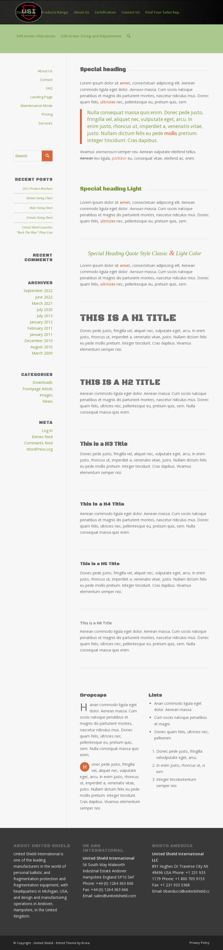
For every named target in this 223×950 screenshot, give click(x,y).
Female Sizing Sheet (40, 218)
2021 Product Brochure (37, 189)
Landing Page (41, 96)
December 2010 (38, 340)
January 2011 (41, 334)
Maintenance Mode (37, 105)
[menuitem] (26, 12)
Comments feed (38, 442)
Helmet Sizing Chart (39, 198)
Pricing (47, 114)
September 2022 (38, 290)
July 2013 (45, 315)
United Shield (43, 943)
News (48, 401)
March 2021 (42, 303)
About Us (45, 70)
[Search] (128, 36)
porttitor (119, 158)
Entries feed (42, 436)
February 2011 (40, 328)
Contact (46, 79)
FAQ (49, 88)
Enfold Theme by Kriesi (73, 943)
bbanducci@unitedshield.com (188, 891)
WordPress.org (40, 449)
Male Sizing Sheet (41, 208)
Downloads (43, 382)
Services (45, 123)
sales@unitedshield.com (115, 895)
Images (46, 395)
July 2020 (45, 309)
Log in (47, 430)
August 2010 (42, 346)
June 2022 (44, 297)
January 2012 (41, 322)
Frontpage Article (37, 388)
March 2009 (42, 353)
